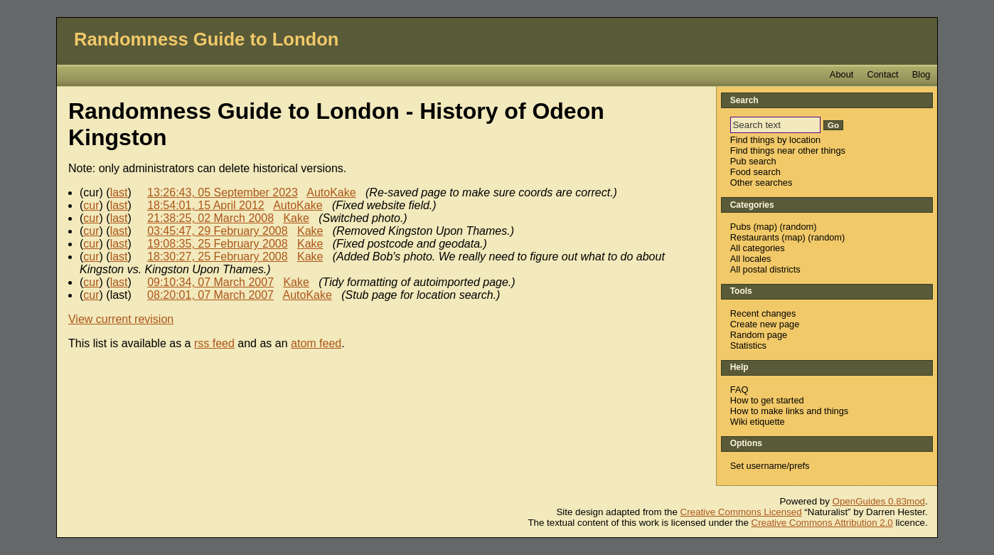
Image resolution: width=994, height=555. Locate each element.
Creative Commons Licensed (741, 512)
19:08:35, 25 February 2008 (217, 244)
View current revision (120, 319)
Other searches (761, 182)
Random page (758, 334)
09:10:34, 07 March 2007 (210, 282)
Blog (921, 74)
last (119, 192)
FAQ (739, 389)
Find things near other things (787, 150)
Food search (755, 171)
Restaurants (754, 237)
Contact (883, 74)
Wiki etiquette (757, 421)
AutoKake (331, 192)
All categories (757, 248)
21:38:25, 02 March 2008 (210, 218)
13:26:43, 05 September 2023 (222, 192)
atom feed (316, 343)
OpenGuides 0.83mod (879, 501)
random (798, 226)
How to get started (767, 400)
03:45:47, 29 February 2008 (217, 231)
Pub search (753, 161)
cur (91, 205)
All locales (750, 258)
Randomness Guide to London (206, 39)
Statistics (748, 345)
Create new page (764, 324)
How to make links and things (789, 411)
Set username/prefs (770, 465)
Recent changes (763, 313)
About (841, 74)
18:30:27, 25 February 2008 (217, 256)
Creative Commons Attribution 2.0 (822, 522)
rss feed (214, 343)
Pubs (740, 226)
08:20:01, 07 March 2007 (210, 295)
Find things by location (775, 139)
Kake (296, 218)
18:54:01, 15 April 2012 (205, 205)
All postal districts (765, 269)
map (765, 226)
